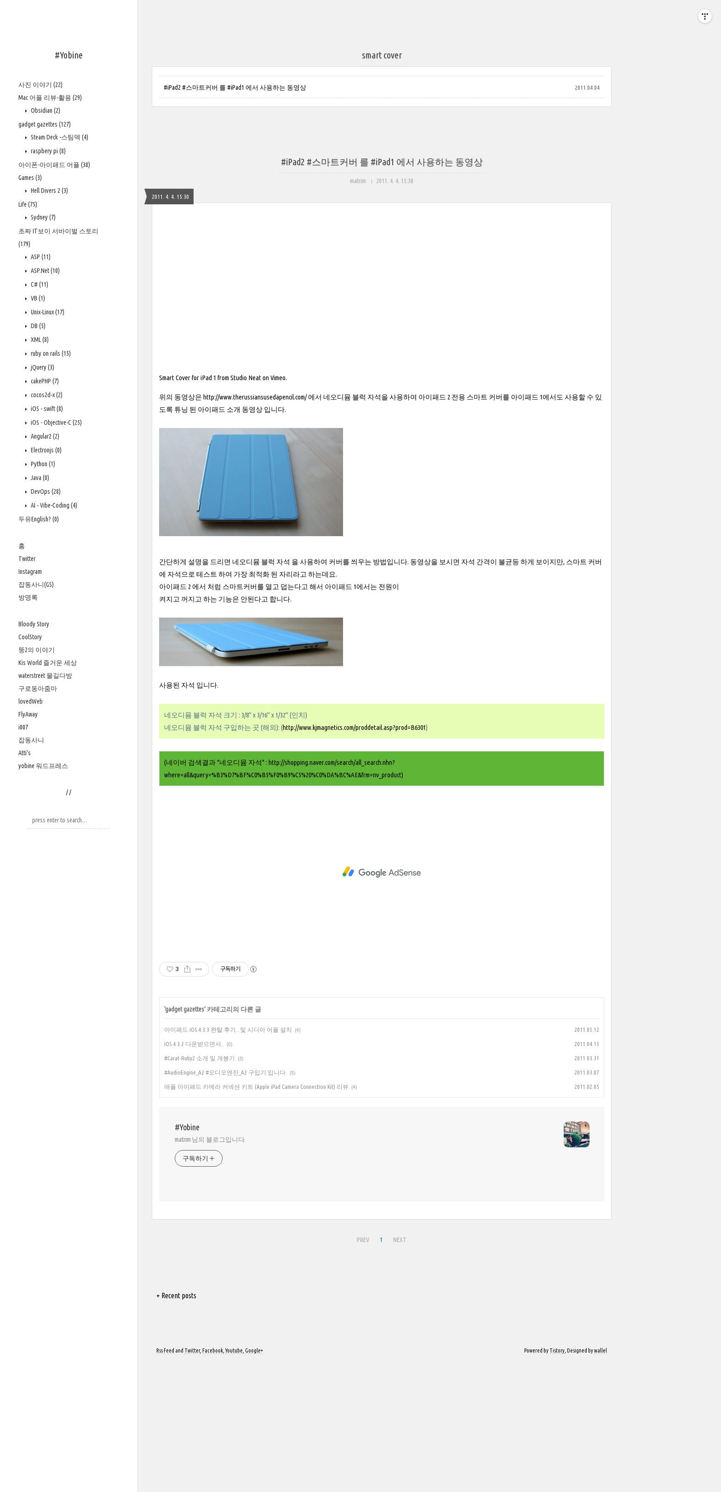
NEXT (398, 1367)
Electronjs (45, 450)
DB (37, 326)
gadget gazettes (44, 124)
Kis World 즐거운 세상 (47, 662)
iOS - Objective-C (55, 422)
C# (38, 284)
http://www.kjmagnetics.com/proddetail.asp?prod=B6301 (354, 856)
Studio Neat (245, 506)
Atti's (24, 753)
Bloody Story (33, 624)
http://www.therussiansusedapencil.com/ (255, 526)
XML (39, 339)
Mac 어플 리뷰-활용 (50, 97)
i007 (23, 727)
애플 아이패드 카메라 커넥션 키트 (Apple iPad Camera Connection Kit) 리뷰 (256, 1215)
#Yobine (69, 55)
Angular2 (44, 436)
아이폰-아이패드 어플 (54, 164)
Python (42, 464)
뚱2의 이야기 (36, 649)
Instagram (30, 571)
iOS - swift (46, 408)
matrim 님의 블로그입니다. (210, 1268)
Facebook (212, 1479)
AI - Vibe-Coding (53, 505)
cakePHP (44, 381)
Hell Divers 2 (48, 190)
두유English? (38, 519)
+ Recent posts (176, 1424)
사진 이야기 (40, 84)
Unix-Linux (46, 312)
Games (30, 177)
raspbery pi (47, 151)
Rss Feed (165, 1479)
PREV (362, 1367)
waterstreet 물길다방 (45, 675)
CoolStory (30, 637)
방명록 (28, 597)
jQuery (41, 367)
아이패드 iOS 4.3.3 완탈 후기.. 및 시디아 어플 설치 (228, 1158)
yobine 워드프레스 (43, 765)
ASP (40, 256)
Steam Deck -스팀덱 (58, 137)
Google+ (254, 1479)
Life (27, 204)
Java (39, 477)
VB (37, 298)
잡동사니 (31, 740)
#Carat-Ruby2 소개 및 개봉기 (199, 1187)
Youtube (234, 1479)
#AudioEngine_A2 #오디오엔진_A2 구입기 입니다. (225, 1201)
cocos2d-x (46, 395)
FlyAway (28, 714)
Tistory (557, 1479)
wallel (600, 1479)
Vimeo (278, 506)
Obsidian (44, 110)
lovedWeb (30, 701)
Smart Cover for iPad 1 (187, 506)
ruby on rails (50, 353)
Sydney (42, 217)
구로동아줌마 (37, 688)
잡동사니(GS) (36, 584)
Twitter (26, 558)
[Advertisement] (381, 300)
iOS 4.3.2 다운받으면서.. (194, 1172)
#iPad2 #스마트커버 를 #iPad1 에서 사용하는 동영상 (235, 87)
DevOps (45, 491)
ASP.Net (44, 270)
